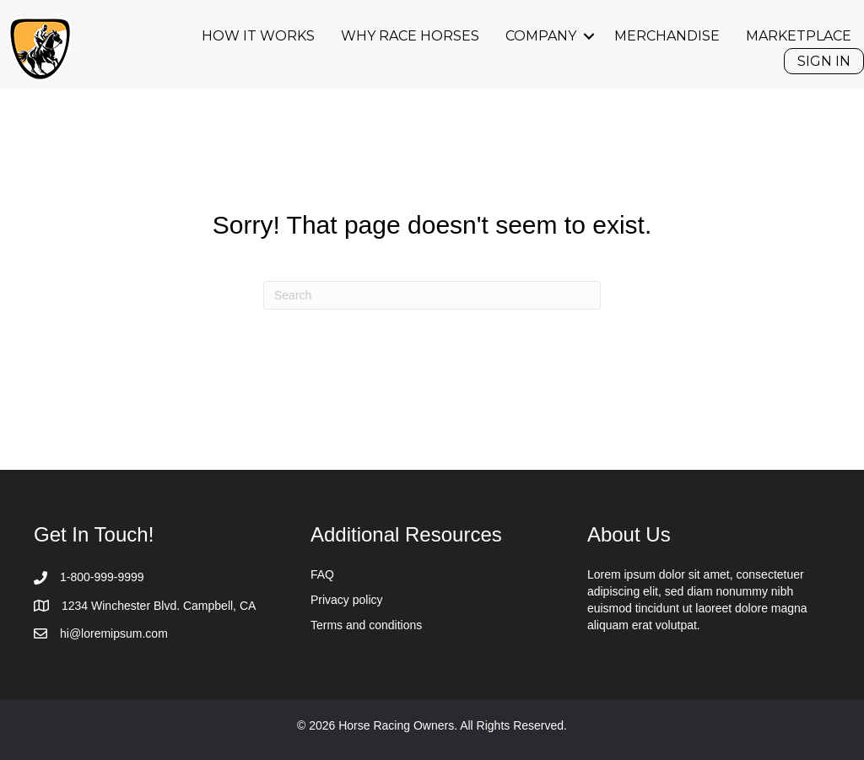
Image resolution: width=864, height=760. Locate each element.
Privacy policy (346, 599)
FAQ (322, 574)
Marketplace (798, 36)
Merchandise (667, 36)
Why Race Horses (410, 36)
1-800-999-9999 (102, 577)
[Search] (432, 295)
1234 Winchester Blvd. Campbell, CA (159, 605)
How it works (258, 36)
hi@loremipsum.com (114, 633)
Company (540, 36)
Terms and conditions (366, 625)
